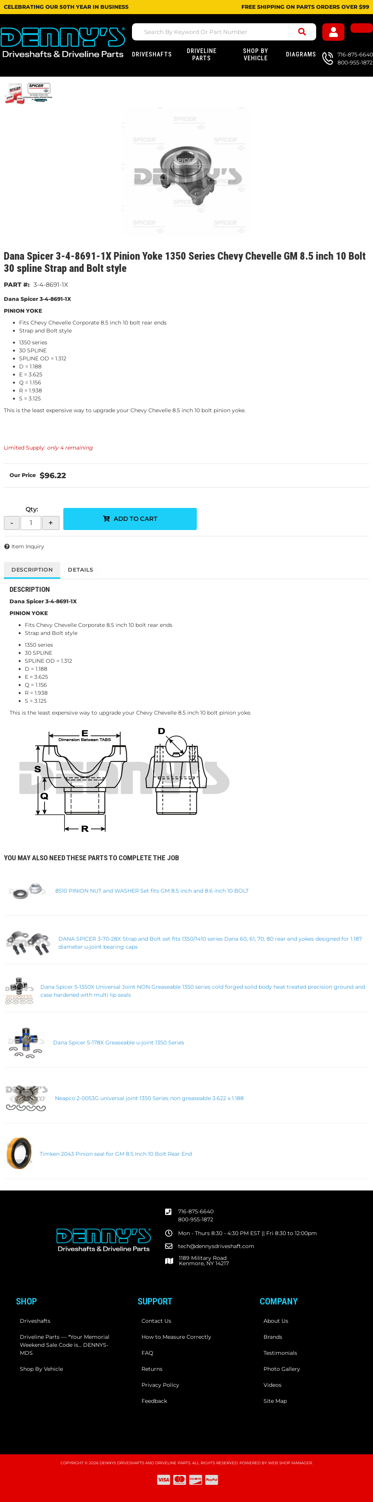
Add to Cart (136, 518)
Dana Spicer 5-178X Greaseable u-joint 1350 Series (118, 1042)
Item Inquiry (27, 546)
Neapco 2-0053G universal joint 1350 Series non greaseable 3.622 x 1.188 (149, 1098)
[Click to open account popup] (334, 32)
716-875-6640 (196, 1211)
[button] (224, 31)
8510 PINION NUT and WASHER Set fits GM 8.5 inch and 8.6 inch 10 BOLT (152, 890)
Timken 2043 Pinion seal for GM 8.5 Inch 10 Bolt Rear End (116, 1153)
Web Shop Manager (290, 1462)
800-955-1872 (195, 1219)
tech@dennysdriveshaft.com (216, 1246)
